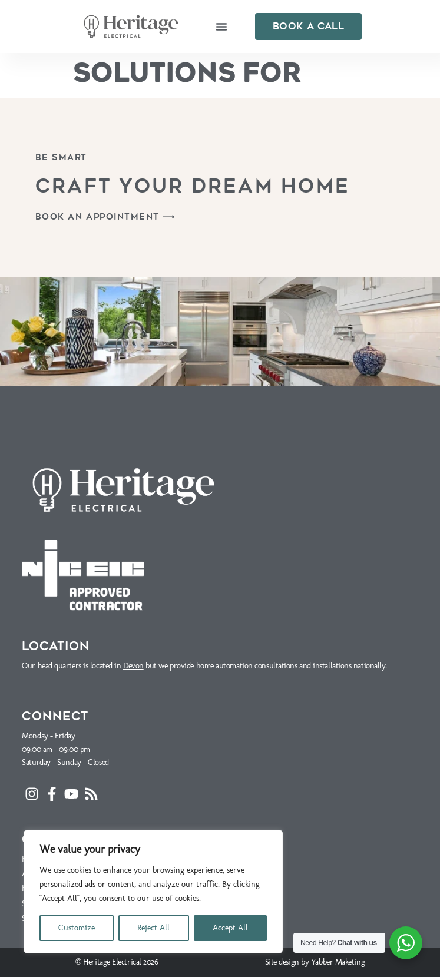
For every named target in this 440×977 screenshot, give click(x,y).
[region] (153, 891)
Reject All (153, 928)
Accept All (230, 928)
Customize (76, 928)
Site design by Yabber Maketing (315, 962)
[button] (221, 26)
